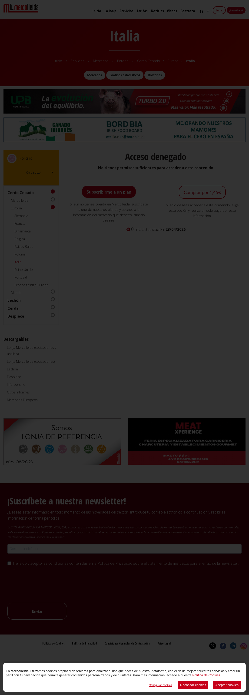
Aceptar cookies (227, 685)
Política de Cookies (206, 675)
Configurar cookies (160, 685)
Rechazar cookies (193, 685)
